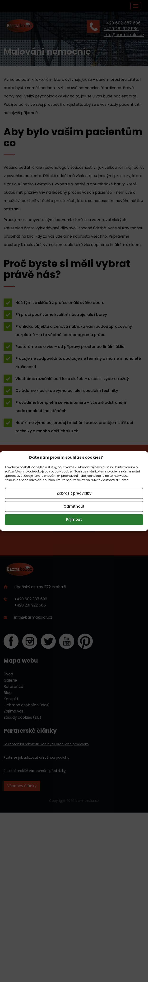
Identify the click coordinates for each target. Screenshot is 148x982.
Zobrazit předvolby (74, 493)
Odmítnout (74, 506)
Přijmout (74, 519)
